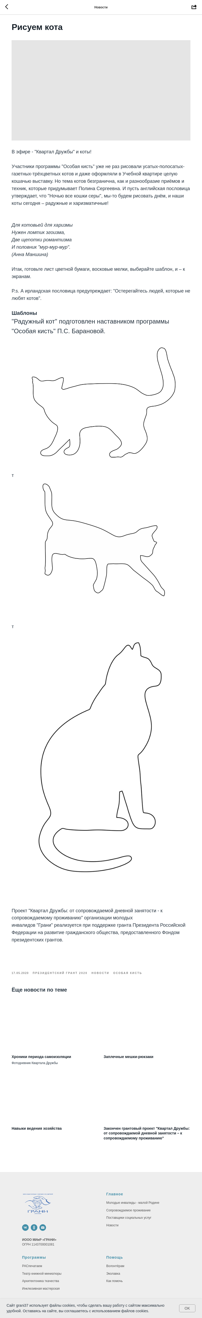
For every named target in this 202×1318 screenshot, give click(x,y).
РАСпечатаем (32, 1243)
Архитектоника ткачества (40, 1258)
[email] (42, 1204)
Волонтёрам (115, 1243)
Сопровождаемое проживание (128, 1187)
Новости (112, 1202)
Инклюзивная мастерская (41, 1266)
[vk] (25, 1204)
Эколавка (113, 1250)
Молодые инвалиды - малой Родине (132, 1180)
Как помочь (114, 1258)
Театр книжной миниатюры (42, 1250)
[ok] (34, 1204)
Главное (114, 1171)
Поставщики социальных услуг (129, 1195)
